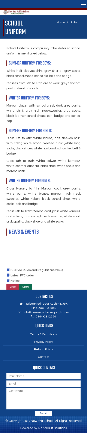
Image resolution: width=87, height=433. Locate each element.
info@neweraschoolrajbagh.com (46, 312)
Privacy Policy (43, 341)
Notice (15, 282)
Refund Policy (43, 349)
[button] (43, 4)
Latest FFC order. (22, 276)
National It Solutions (52, 428)
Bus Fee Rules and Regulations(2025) (36, 271)
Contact (43, 356)
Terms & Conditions (43, 334)
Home (61, 22)
